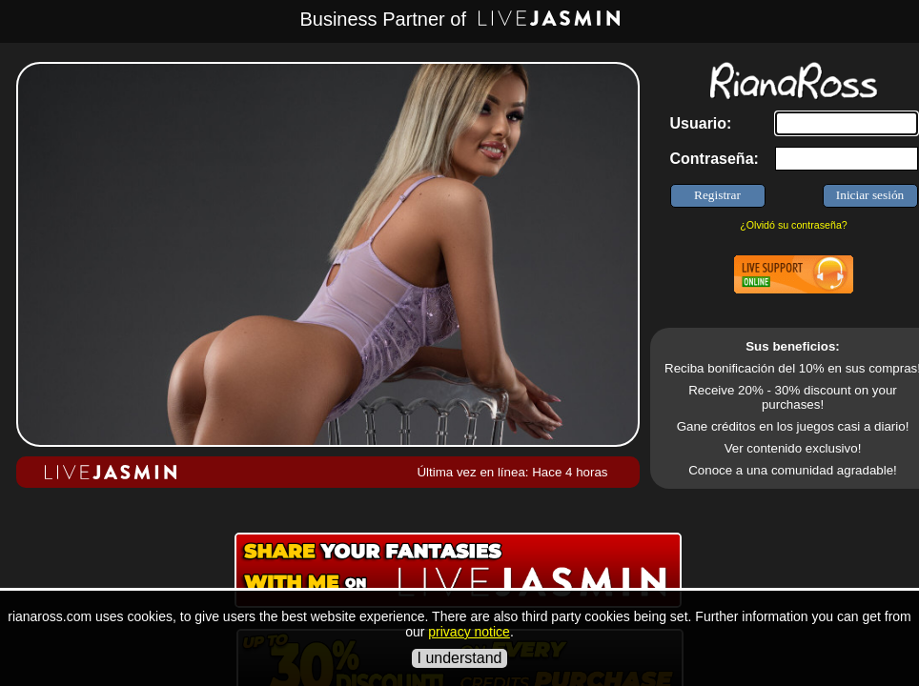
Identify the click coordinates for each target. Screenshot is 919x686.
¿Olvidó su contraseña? (794, 225)
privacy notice (469, 631)
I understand (460, 658)
